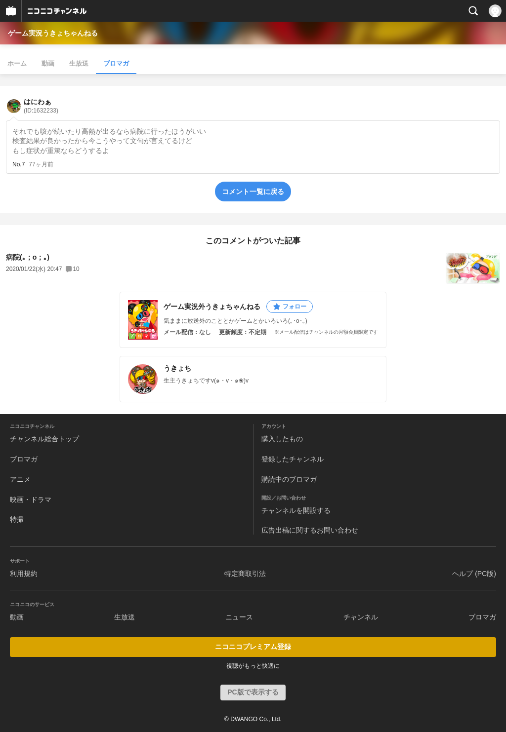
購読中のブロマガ (289, 479)
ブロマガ (116, 63)
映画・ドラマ (30, 499)
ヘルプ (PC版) (474, 574)
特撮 (17, 519)
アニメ (20, 479)
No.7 (18, 164)
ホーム (17, 63)
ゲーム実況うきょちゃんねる (53, 33)
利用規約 (24, 574)
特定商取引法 (245, 574)
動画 (48, 63)
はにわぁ (41, 106)
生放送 (78, 63)
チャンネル (360, 617)
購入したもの (282, 439)
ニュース (239, 617)
